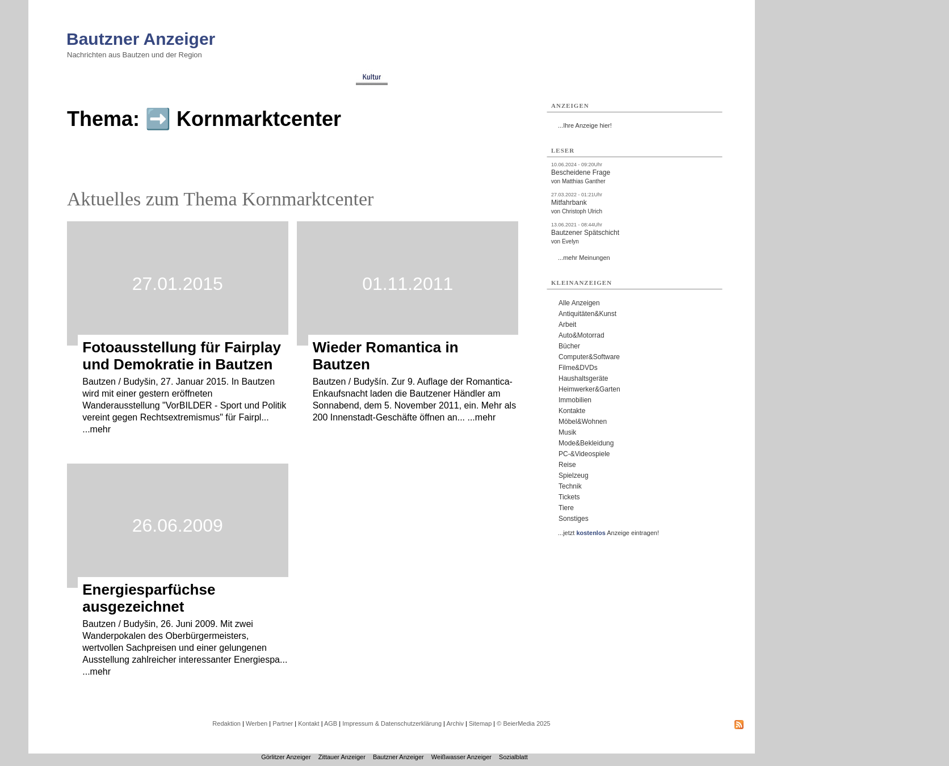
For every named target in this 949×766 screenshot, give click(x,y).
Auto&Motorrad (581, 335)
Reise (567, 465)
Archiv (455, 723)
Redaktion (226, 723)
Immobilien (575, 400)
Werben (256, 723)
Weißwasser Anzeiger (461, 757)
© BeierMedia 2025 (523, 723)
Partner (282, 723)
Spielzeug (574, 475)
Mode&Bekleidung (586, 443)
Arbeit (567, 324)
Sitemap (480, 723)
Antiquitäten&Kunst (587, 314)
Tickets (569, 497)
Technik (570, 486)
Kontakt (308, 723)
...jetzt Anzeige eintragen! (608, 533)
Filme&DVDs (578, 368)
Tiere (566, 508)
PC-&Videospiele (584, 454)
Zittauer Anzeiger (342, 757)
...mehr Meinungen (584, 257)
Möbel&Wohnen (583, 421)
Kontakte (572, 411)
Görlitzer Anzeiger (285, 757)
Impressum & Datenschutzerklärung (392, 723)
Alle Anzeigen (579, 303)
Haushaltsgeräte (583, 378)
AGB (330, 723)
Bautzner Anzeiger (140, 39)
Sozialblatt (513, 757)
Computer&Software (589, 357)
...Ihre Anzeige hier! (585, 125)
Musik (567, 432)
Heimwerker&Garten (589, 389)
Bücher (569, 346)
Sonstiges (574, 518)
